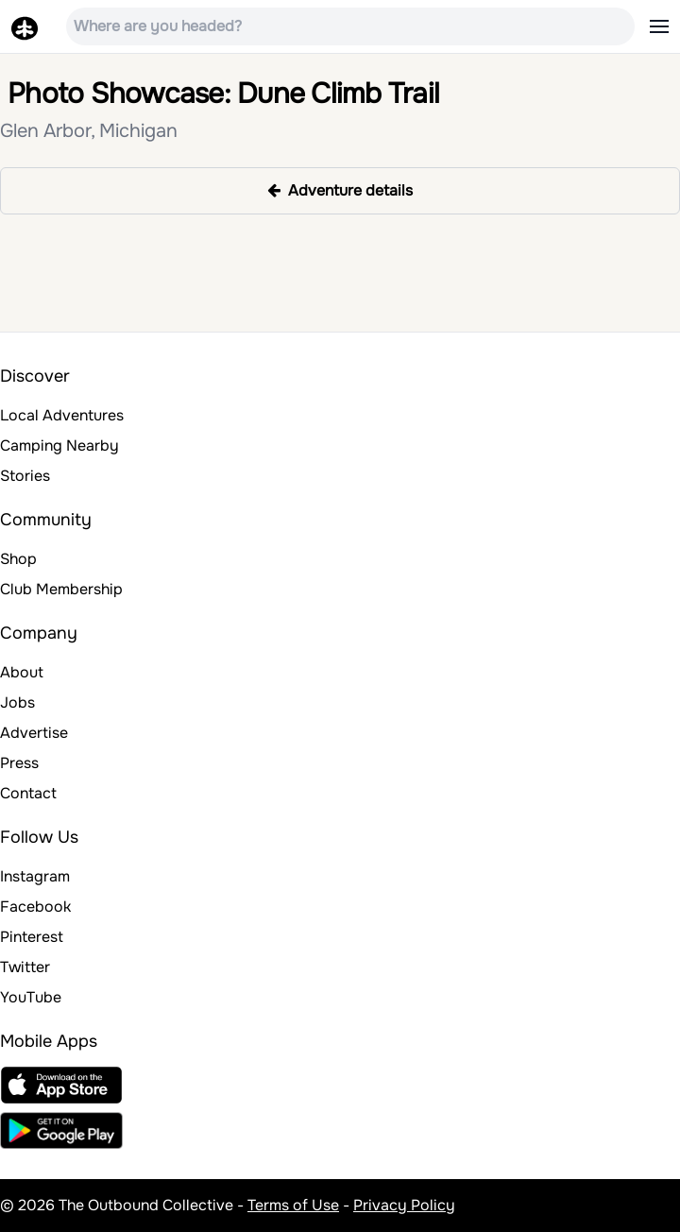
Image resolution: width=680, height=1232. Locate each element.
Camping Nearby (59, 445)
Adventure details (340, 190)
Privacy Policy (404, 1205)
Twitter (25, 967)
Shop (18, 559)
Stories (25, 476)
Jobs (17, 702)
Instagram (35, 876)
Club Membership (61, 589)
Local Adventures (62, 415)
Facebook (35, 906)
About (21, 672)
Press (19, 763)
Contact (28, 793)
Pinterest (31, 937)
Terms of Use (293, 1205)
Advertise (34, 733)
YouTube (30, 997)
